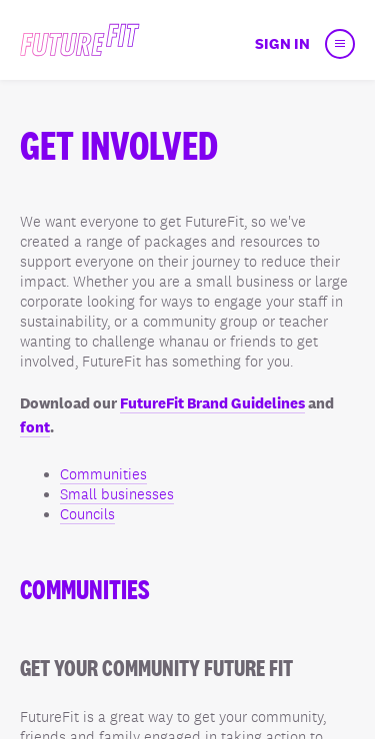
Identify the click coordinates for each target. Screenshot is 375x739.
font (35, 426)
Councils (87, 514)
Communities (103, 474)
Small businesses (117, 494)
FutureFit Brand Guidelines (212, 402)
